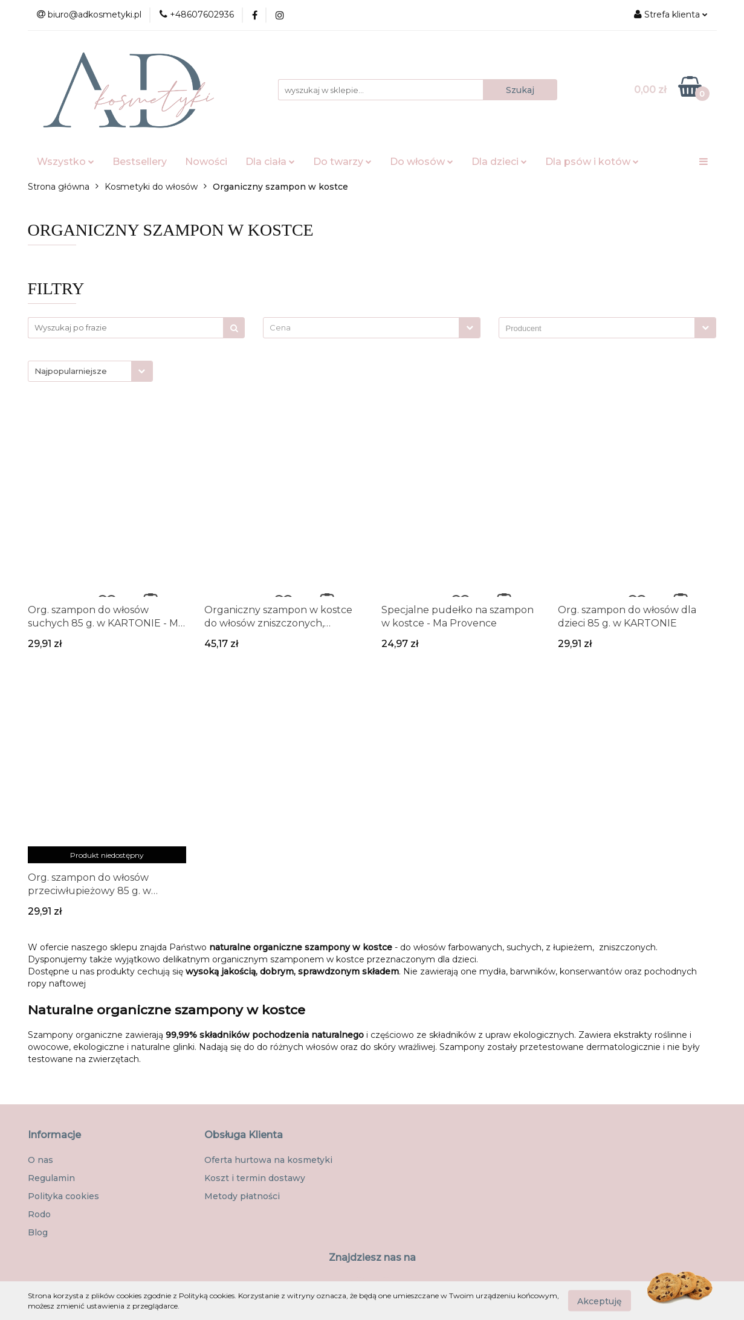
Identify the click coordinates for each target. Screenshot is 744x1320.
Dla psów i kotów (592, 161)
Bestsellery (139, 161)
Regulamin (51, 1178)
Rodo (39, 1214)
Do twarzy (342, 161)
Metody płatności (242, 1196)
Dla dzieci (499, 161)
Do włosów (421, 161)
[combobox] (371, 327)
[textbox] (361, 327)
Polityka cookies (63, 1196)
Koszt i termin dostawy (254, 1178)
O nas (40, 1159)
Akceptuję (599, 1300)
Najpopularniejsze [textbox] (70, 371)
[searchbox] (599, 328)
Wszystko (65, 161)
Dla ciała (270, 161)
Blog (38, 1232)
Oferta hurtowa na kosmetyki (268, 1159)
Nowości (206, 161)
